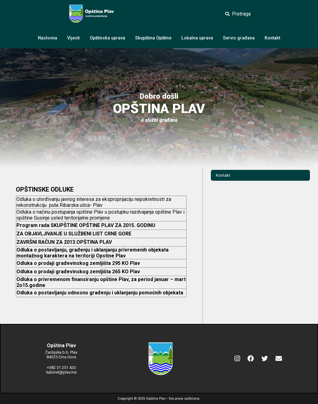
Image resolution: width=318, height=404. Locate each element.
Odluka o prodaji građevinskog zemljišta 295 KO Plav (78, 263)
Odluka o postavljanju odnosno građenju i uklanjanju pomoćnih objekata (99, 293)
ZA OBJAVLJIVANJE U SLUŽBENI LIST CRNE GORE (73, 234)
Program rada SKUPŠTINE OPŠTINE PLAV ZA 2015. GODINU (85, 225)
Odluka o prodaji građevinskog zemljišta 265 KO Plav (78, 272)
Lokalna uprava (197, 38)
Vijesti (73, 38)
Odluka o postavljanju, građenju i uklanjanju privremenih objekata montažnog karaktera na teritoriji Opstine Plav (92, 253)
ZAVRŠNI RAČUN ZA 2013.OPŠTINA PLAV (64, 242)
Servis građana (239, 38)
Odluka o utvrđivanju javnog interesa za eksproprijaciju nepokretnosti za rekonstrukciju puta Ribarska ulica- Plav (93, 202)
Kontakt (272, 38)
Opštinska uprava (107, 38)
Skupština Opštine (153, 38)
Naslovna (47, 38)
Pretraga (238, 14)
